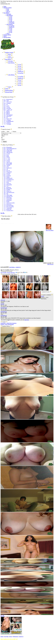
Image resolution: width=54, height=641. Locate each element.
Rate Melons (6, 12)
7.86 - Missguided (7, 188)
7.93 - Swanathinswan (8, 179)
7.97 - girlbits (6, 111)
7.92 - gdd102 (6, 112)
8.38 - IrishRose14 (7, 151)
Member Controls (7, 7)
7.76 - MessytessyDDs (8, 206)
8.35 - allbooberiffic (8, 152)
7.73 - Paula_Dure (7, 118)
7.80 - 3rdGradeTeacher (8, 192)
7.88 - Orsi (5, 186)
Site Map (6, 636)
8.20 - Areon (6, 105)
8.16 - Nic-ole (6, 170)
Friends (4, 321)
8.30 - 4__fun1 (6, 159)
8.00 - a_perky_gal (7, 109)
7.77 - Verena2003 (7, 199)
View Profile (3, 272)
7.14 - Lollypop (7, 122)
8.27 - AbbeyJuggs (7, 162)
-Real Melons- (9, 15)
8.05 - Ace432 (6, 174)
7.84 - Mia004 (6, 190)
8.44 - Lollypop (7, 103)
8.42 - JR (5, 104)
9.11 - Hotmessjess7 (8, 99)
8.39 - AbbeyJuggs (7, 150)
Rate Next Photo (49, 230)
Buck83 (2, 304)
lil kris (42, 296)
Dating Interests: (5, 133)
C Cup (10, 20)
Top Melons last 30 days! (8, 97)
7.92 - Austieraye (7, 181)
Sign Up (8, 11)
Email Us (21, 636)
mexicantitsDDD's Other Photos (10, 274)
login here (26, 319)
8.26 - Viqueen (6, 165)
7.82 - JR (5, 117)
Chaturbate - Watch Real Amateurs (8, 323)
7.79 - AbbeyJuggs (7, 195)
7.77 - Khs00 (6, 201)
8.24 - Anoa (6, 166)
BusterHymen (4, 307)
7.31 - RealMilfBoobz (8, 121)
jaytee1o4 (3, 300)
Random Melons (7, 34)
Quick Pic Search (6, 129)
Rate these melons (6, 216)
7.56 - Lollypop (7, 120)
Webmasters (15, 636)
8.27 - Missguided (7, 164)
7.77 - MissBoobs (7, 197)
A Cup (10, 16)
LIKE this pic (50, 264)
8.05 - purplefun (7, 175)
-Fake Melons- (9, 24)
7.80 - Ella (5, 193)
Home (4, 6)
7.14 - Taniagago (7, 124)
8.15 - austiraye (6, 173)
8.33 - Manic (6, 156)
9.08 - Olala (6, 100)
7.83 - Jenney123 (7, 191)
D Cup (10, 19)
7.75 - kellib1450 (7, 209)
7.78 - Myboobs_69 (7, 196)
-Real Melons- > (12, 267)
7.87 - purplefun (7, 187)
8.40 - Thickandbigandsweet (9, 148)
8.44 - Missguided (7, 147)
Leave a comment (47, 294)
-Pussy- (8, 33)
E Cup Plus (11, 23)
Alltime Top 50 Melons (8, 145)
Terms (10, 636)
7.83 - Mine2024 (7, 116)
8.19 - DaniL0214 (7, 168)
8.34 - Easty (6, 155)
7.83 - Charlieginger (8, 115)
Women (13, 131)
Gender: (3, 131)
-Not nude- (8, 14)
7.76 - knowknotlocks (8, 205)
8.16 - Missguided (7, 171)
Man (7, 131)
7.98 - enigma (6, 177)
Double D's (11, 21)
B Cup (10, 18)
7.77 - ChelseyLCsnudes (9, 202)
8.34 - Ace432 (6, 153)
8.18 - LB (5, 169)
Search (5, 36)
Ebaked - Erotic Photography (7, 324)
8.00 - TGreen (6, 107)
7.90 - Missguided (7, 184)
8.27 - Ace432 (6, 161)
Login (7, 10)
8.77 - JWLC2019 (7, 102)
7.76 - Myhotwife (7, 204)
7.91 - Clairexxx (7, 183)
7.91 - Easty (6, 182)
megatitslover (4, 311)
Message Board (6, 37)
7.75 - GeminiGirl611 (8, 210)
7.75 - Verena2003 (7, 208)
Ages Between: (4, 134)
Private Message (11, 272)
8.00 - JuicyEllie (7, 108)
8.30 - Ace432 (6, 160)
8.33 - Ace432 (6, 157)
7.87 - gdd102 (6, 113)
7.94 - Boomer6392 (7, 178)
